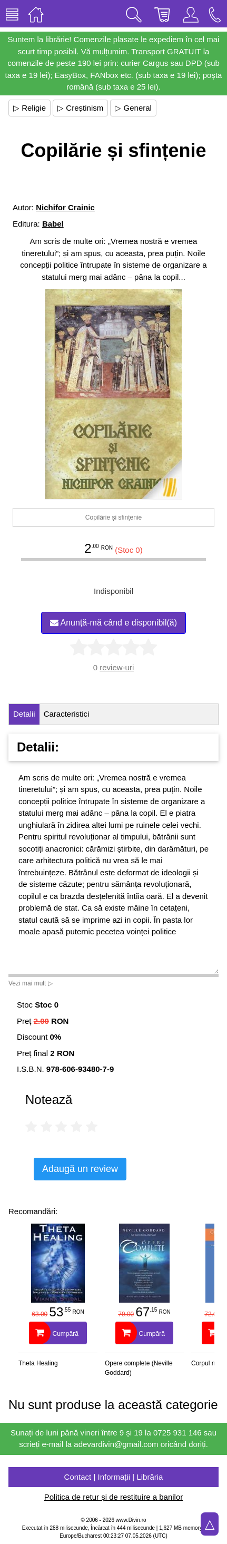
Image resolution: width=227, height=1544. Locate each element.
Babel (53, 223)
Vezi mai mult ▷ (30, 983)
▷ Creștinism (80, 107)
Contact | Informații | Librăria (113, 1476)
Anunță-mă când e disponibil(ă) (113, 622)
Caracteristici (67, 713)
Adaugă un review (80, 1169)
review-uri (117, 667)
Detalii (24, 713)
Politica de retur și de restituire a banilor (113, 1496)
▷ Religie (29, 107)
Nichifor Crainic (65, 207)
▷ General (133, 107)
